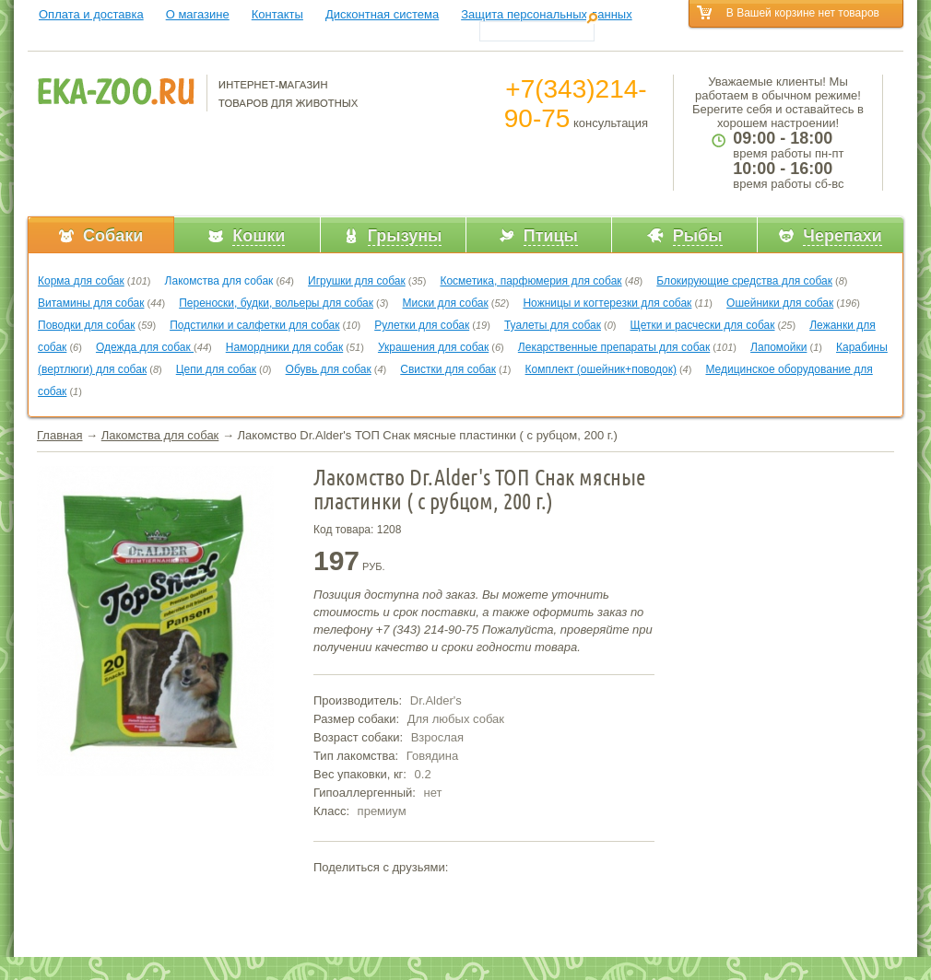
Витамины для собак (91, 303)
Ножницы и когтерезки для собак (607, 303)
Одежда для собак (145, 347)
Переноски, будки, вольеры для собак (276, 303)
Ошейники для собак (779, 303)
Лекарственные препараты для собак (614, 347)
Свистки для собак (448, 369)
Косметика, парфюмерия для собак (530, 280)
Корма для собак (81, 280)
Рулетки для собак (421, 325)
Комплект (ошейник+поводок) (601, 369)
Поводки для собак (86, 325)
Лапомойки (778, 347)
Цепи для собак (216, 369)
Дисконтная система (382, 14)
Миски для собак (446, 303)
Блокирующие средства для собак (744, 280)
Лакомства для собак (219, 280)
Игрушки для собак (357, 280)
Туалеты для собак (552, 325)
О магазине (198, 14)
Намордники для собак (284, 347)
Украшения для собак (433, 347)
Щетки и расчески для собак (702, 325)
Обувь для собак (328, 369)
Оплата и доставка (91, 14)
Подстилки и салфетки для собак (254, 325)
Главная (59, 435)
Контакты (277, 14)
